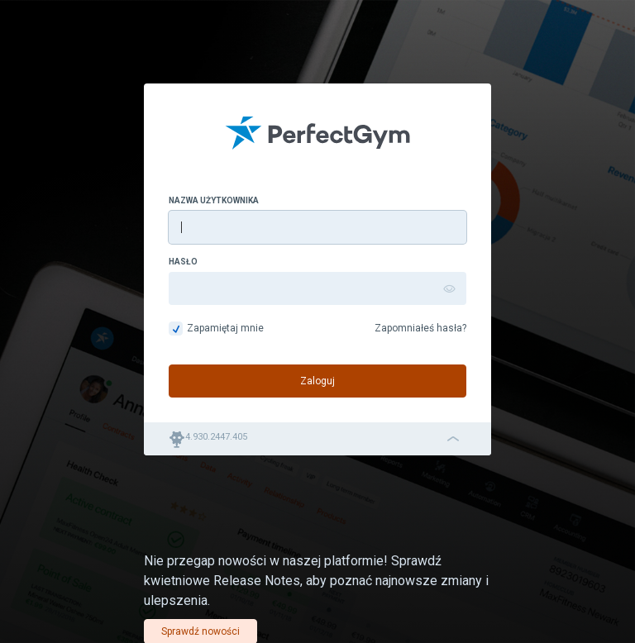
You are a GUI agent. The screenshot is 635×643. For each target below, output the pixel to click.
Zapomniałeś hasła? (420, 328)
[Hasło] (317, 288)
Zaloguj (317, 381)
